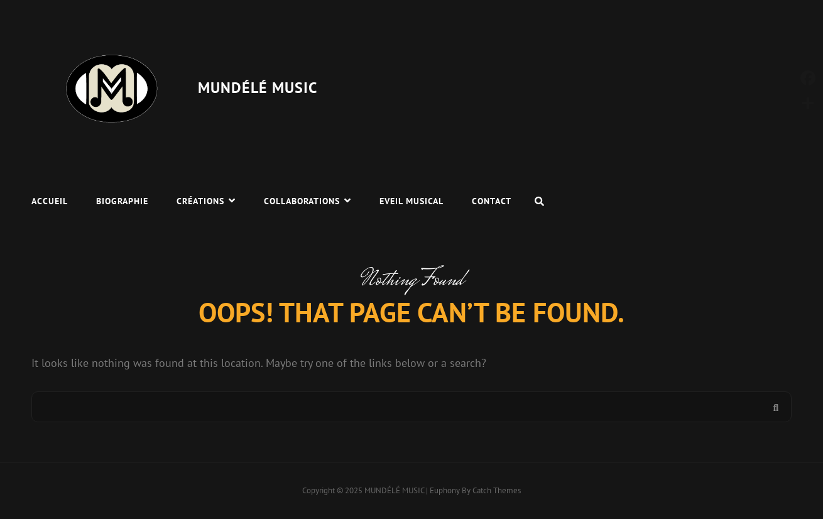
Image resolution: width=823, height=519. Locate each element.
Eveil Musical (411, 201)
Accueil (49, 201)
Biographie (122, 201)
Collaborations (302, 201)
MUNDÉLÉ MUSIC (257, 87)
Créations (200, 201)
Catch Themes (496, 490)
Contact (491, 201)
